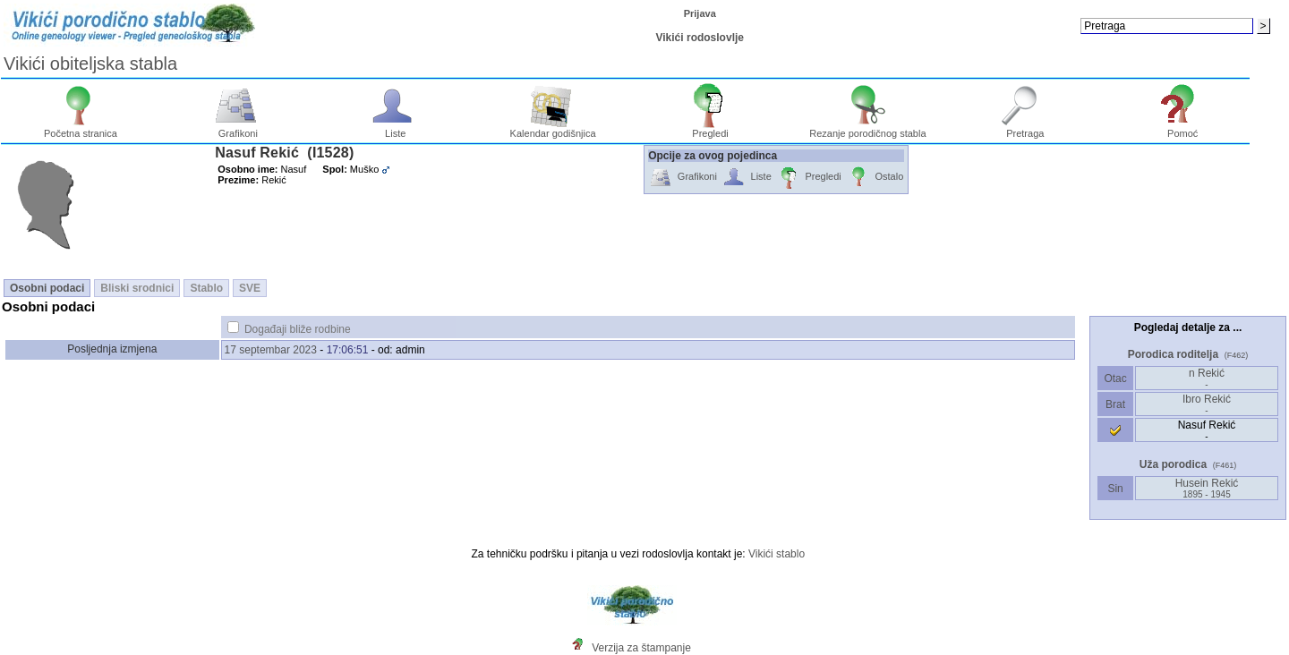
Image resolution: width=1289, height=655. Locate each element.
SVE (249, 288)
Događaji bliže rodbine (297, 329)
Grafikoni (238, 129)
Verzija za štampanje (641, 648)
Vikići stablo (776, 554)
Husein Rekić (1207, 488)
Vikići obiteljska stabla (90, 63)
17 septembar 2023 (271, 350)
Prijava (700, 13)
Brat (1115, 404)
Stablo (206, 288)
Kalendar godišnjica (553, 129)
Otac (1115, 378)
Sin (1115, 488)
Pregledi (710, 129)
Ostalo (875, 177)
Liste (395, 129)
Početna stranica (80, 129)
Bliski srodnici (137, 288)
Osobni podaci (47, 288)
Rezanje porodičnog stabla (867, 129)
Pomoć (1182, 129)
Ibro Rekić (1206, 404)
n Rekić (1207, 378)
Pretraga (1025, 129)
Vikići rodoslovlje (699, 37)
